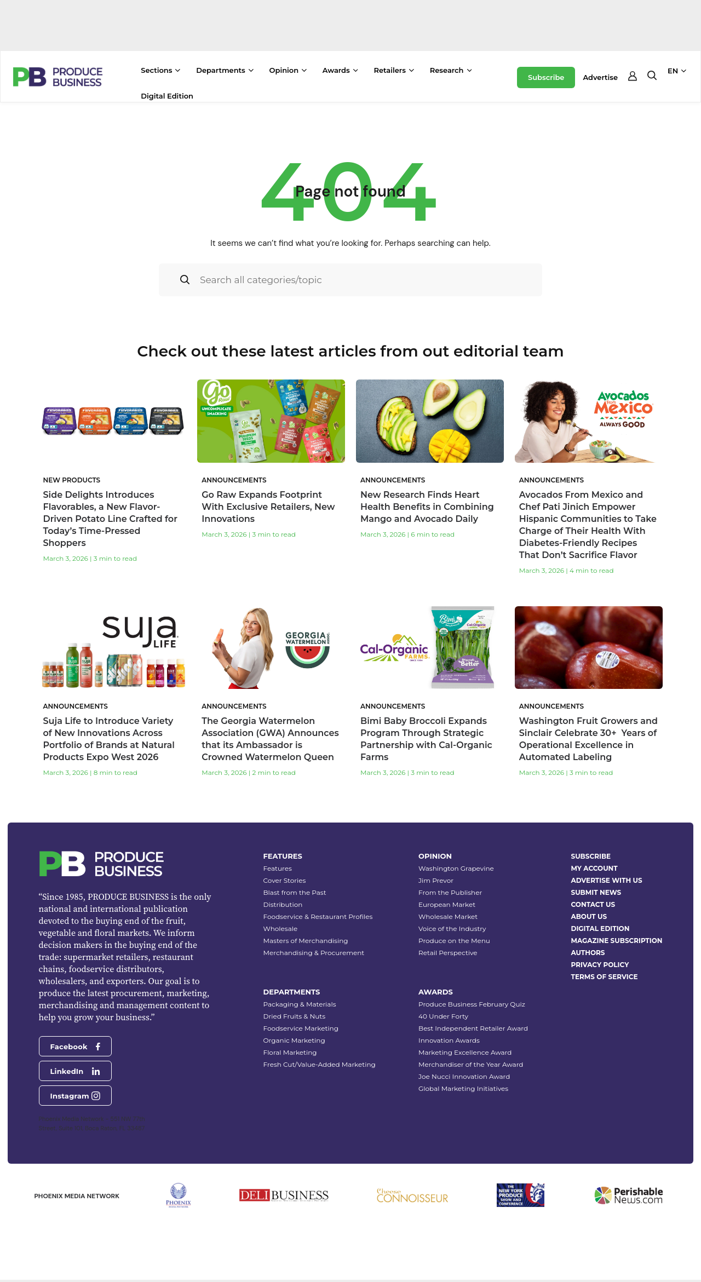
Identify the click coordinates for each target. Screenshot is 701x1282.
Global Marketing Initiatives (463, 1088)
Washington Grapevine (456, 868)
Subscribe (546, 77)
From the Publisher (450, 892)
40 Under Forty (443, 1016)
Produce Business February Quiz (471, 1004)
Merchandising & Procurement (314, 952)
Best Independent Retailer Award (473, 1028)
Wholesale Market (448, 916)
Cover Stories (284, 880)
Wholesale (280, 928)
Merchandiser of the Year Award (470, 1064)
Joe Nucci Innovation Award (464, 1076)
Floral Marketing (290, 1052)
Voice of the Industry (452, 928)
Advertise (600, 77)
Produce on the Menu (454, 940)
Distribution (283, 904)
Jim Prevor (435, 880)
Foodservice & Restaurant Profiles (318, 916)
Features (277, 868)
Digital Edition (167, 95)
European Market (446, 904)
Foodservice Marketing (300, 1028)
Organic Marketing (294, 1040)
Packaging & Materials (299, 1004)
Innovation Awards (449, 1040)
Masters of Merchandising (305, 940)
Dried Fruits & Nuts (294, 1016)
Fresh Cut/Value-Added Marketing (319, 1064)
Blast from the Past (294, 892)
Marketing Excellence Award (465, 1052)
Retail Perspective (447, 952)
